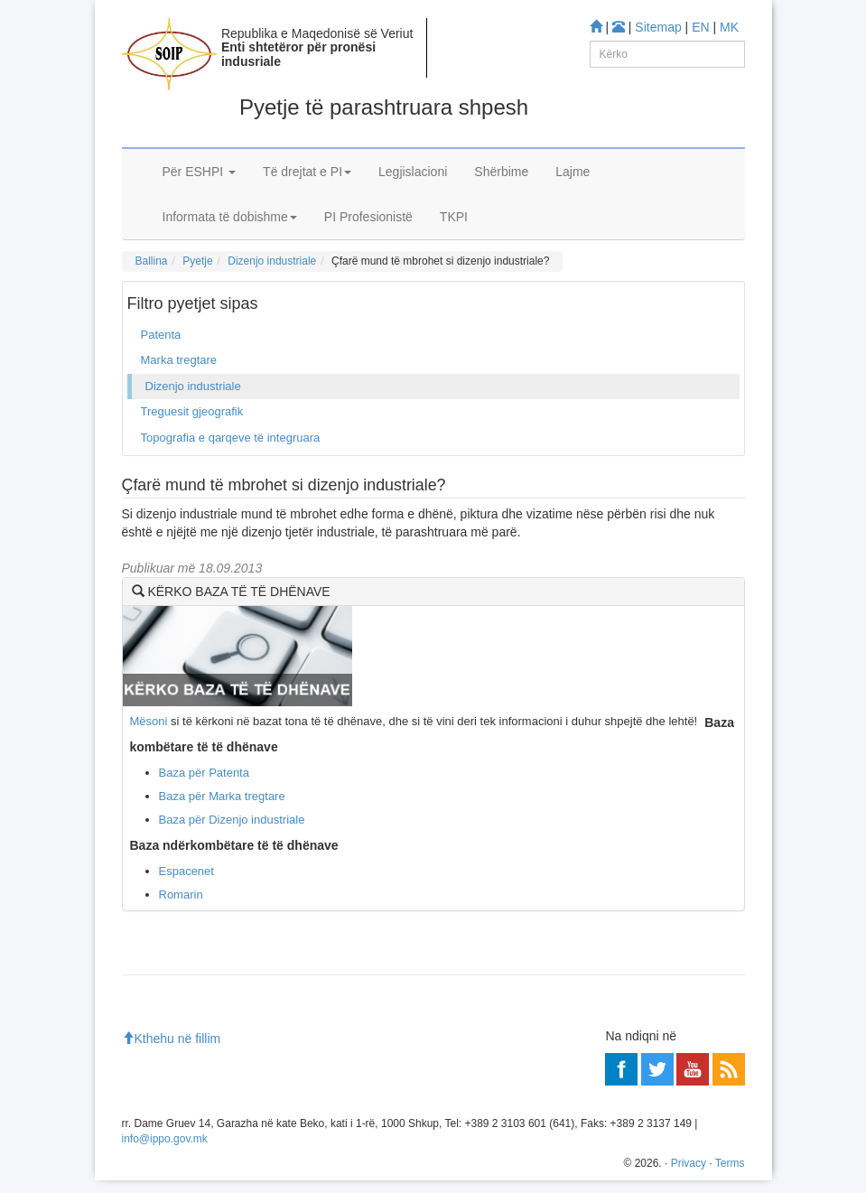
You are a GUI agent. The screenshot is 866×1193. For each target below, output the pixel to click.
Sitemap (658, 27)
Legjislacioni (412, 171)
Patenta (161, 334)
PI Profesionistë (368, 217)
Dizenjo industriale (272, 261)
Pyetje (197, 261)
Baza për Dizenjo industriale (232, 819)
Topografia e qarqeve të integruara (231, 437)
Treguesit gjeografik (192, 411)
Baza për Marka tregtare (222, 796)
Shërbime (501, 171)
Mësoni (149, 721)
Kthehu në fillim (171, 1038)
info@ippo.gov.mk (165, 1138)
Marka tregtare (179, 360)
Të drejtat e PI (307, 171)
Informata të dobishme (230, 217)
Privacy (688, 1163)
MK (729, 27)
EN (700, 27)
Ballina (151, 261)
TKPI (454, 217)
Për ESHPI (200, 171)
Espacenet (186, 871)
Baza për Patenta (204, 772)
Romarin (181, 894)
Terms (730, 1163)
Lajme (572, 171)
